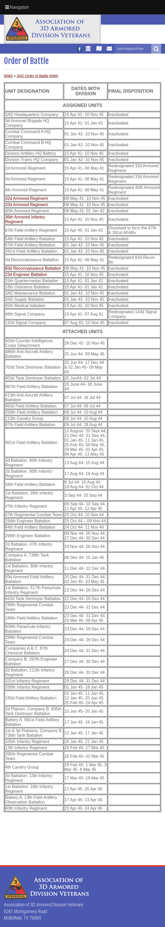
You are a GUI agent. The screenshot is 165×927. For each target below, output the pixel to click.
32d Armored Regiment (26, 198)
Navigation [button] (17, 7)
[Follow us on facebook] (79, 49)
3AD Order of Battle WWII (37, 76)
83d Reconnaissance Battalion (33, 268)
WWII (8, 76)
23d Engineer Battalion (26, 274)
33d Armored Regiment (26, 204)
